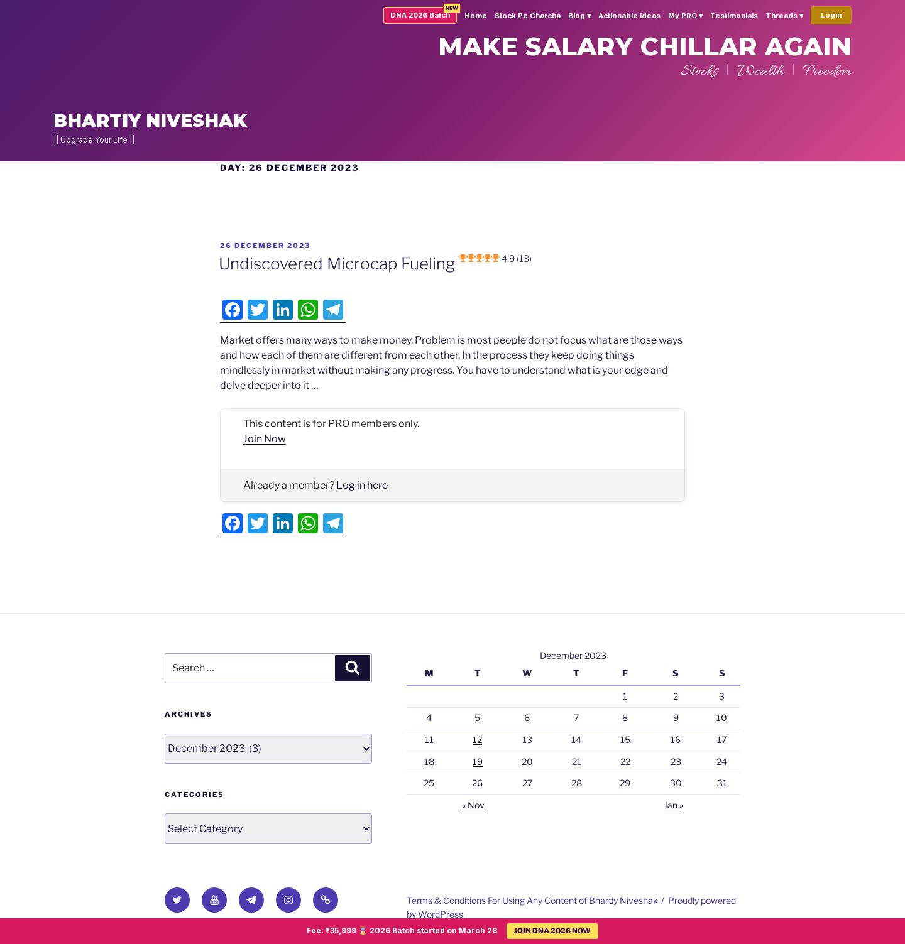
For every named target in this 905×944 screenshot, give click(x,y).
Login (831, 15)
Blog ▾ (579, 15)
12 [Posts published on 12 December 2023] (477, 739)
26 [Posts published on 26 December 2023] (477, 783)
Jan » (673, 805)
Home (475, 15)
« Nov (473, 805)
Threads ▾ (784, 15)
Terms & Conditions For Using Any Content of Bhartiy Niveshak (532, 900)
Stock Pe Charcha (528, 15)
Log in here (362, 485)
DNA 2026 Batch (420, 15)
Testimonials (734, 15)
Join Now (264, 439)
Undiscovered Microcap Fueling (375, 263)
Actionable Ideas (629, 15)
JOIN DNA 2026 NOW (552, 930)
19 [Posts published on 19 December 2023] (478, 761)
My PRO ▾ (685, 15)
